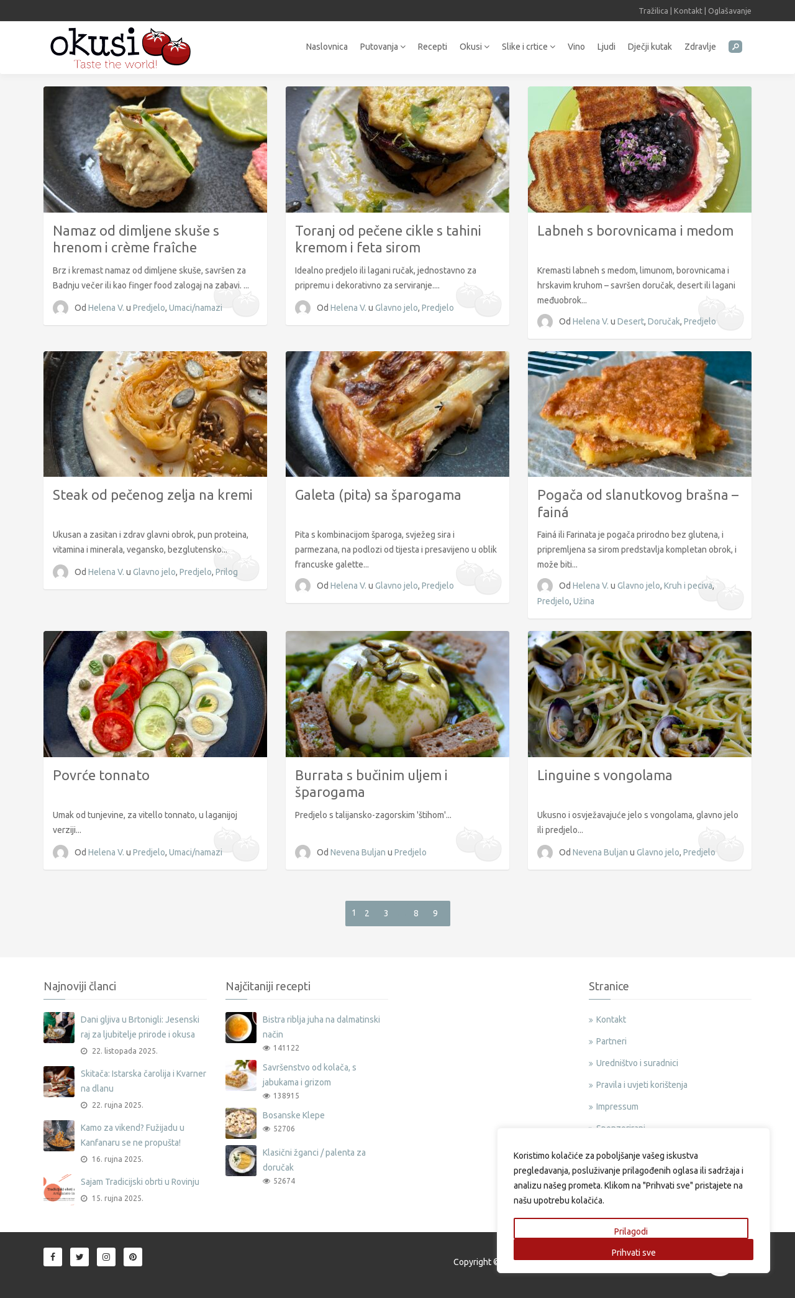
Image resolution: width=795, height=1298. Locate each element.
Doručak (664, 321)
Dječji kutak (650, 47)
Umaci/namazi (195, 308)
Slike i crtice (528, 47)
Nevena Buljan (359, 852)
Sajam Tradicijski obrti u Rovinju (140, 1182)
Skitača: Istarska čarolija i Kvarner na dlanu (143, 1081)
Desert (630, 321)
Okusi (474, 47)
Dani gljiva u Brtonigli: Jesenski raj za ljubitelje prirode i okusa (140, 1027)
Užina (583, 601)
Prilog (227, 572)
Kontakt (688, 10)
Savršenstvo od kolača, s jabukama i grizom (310, 1074)
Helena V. (107, 308)
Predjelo (149, 308)
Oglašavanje (730, 10)
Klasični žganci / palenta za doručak (314, 1160)
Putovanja (383, 47)
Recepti (432, 47)
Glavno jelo (396, 308)
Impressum (617, 1107)
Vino (576, 47)
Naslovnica (327, 47)
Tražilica (653, 10)
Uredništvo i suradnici (637, 1063)
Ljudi (606, 47)
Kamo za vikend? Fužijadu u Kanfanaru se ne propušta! (132, 1135)
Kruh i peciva (688, 586)
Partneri (611, 1041)
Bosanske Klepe (294, 1115)
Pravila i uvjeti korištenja (642, 1085)
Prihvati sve (634, 1253)
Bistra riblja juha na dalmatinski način (321, 1027)
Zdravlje (700, 47)
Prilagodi (631, 1231)
